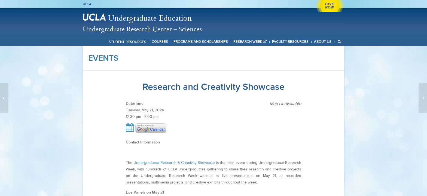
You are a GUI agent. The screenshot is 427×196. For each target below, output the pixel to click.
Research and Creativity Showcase (213, 87)
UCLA (87, 4)
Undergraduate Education (150, 18)
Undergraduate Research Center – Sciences (142, 29)
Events (103, 58)
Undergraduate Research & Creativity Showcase (174, 163)
